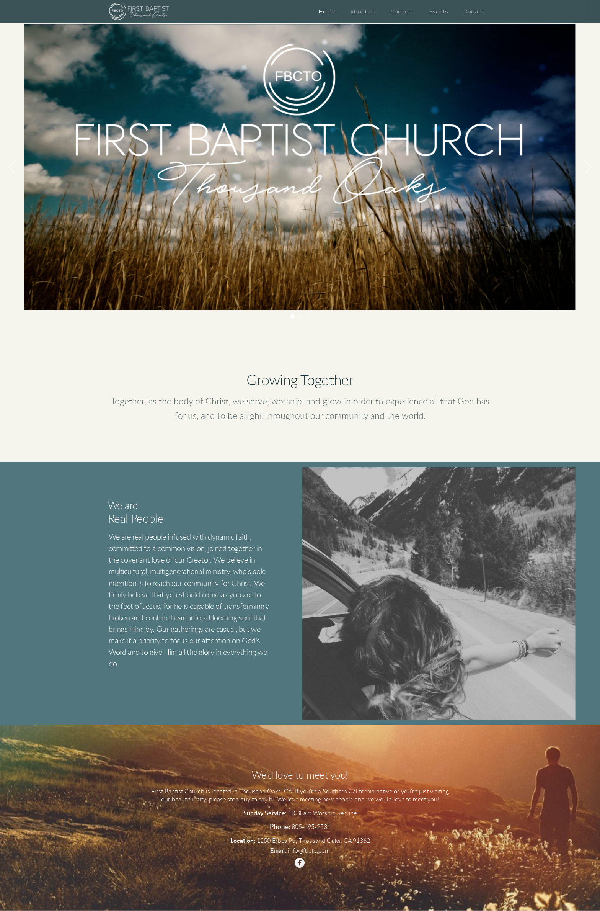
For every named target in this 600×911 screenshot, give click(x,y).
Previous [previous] (12, 168)
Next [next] (587, 168)
